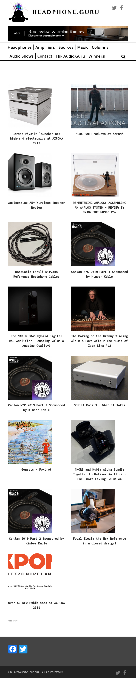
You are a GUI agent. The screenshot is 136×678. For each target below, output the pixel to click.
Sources (66, 47)
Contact (44, 56)
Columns (100, 47)
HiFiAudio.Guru (70, 56)
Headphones (20, 47)
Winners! (97, 56)
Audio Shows (22, 56)
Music (82, 47)
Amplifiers (45, 47)
